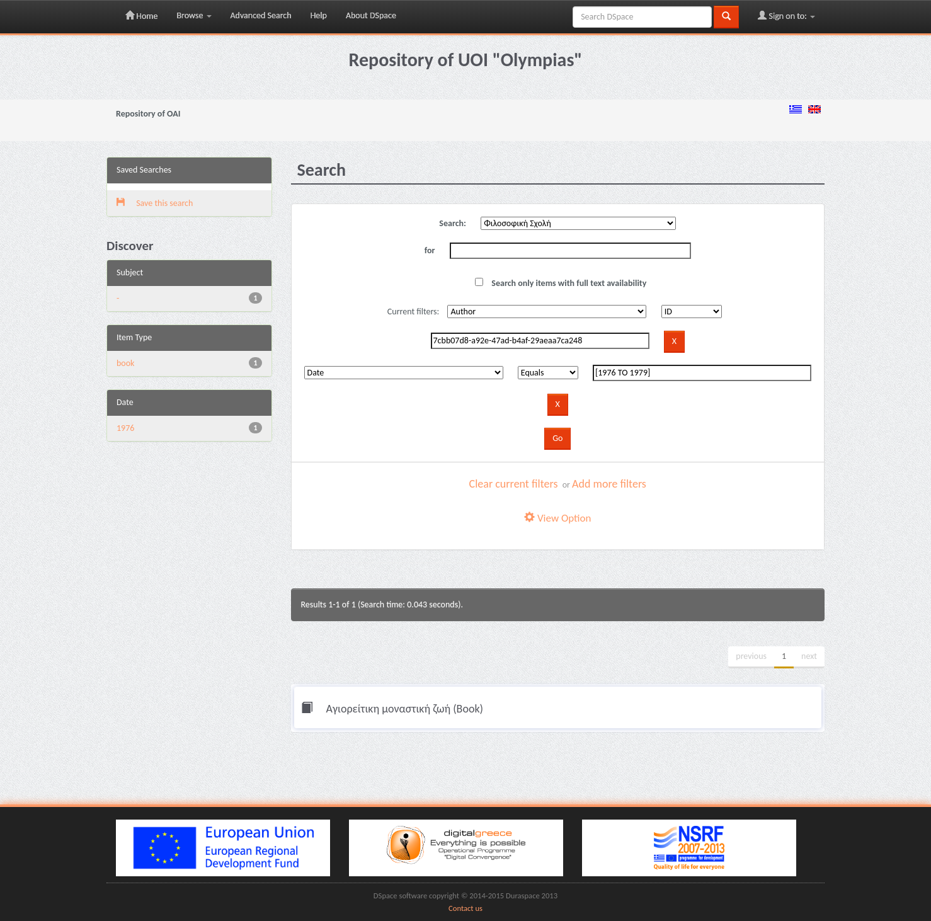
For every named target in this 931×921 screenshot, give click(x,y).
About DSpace (371, 15)
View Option (557, 518)
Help (319, 15)
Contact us (465, 908)
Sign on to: (786, 15)
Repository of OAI (148, 113)
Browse (193, 15)
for (430, 250)
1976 (125, 428)
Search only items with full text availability (560, 283)
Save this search (155, 203)
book (126, 363)
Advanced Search (261, 15)
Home (141, 15)
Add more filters (609, 484)
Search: (452, 223)
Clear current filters (513, 484)
